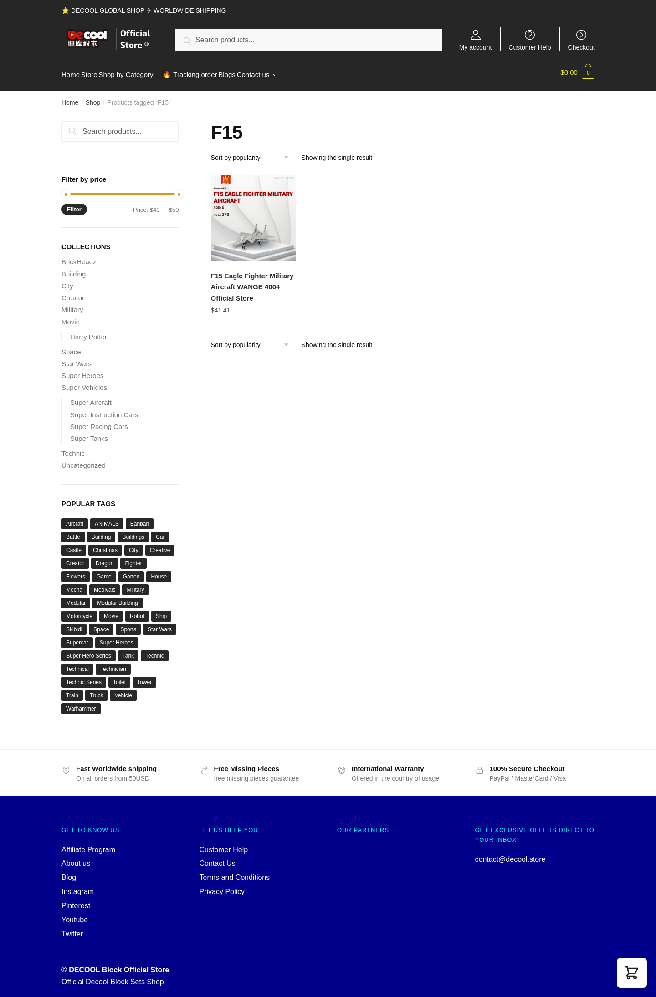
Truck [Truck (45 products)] (96, 690)
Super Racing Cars (99, 421)
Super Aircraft (91, 397)
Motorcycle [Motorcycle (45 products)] (79, 611)
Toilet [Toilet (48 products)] (119, 677)
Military (72, 304)
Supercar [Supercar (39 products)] (77, 637)
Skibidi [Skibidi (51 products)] (74, 624)
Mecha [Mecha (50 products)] (74, 585)
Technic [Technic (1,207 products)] (154, 651)
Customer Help (529, 47)
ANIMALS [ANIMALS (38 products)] (107, 519)
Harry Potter (88, 331)
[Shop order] (253, 152)
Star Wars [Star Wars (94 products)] (160, 624)
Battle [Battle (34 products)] (73, 532)
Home (70, 97)
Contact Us (218, 858)
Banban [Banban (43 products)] (139, 519)
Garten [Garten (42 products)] (131, 571)
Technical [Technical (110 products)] (77, 664)
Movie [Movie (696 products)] (111, 611)
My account (475, 47)
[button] (632, 973)
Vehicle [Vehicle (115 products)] (123, 690)
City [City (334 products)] (133, 545)
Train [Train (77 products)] (72, 690)
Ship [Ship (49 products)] (161, 611)
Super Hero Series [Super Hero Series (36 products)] (88, 651)
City (67, 281)
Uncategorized (84, 460)
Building (74, 268)
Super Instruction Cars (104, 409)
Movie (71, 316)
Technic (73, 448)
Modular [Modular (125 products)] (76, 598)
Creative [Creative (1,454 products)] (160, 545)
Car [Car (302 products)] (160, 532)
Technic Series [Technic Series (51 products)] (84, 677)
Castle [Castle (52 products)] (74, 545)
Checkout (581, 47)
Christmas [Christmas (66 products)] (105, 545)
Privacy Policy (222, 886)
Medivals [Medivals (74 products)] (104, 585)
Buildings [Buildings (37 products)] (133, 532)
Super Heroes (83, 370)
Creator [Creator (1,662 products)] (75, 558)
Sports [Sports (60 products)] (128, 624)
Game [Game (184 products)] (104, 571)
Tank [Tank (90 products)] (128, 651)
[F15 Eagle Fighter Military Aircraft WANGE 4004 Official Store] (254, 213)
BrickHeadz (79, 257)
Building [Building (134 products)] (101, 532)
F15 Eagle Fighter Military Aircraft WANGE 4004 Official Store (252, 282)
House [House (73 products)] (159, 571)
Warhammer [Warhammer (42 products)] (81, 703)
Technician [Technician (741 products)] (113, 664)
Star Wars (77, 359)
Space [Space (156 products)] (101, 624)
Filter (74, 204)
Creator (73, 293)
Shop (93, 97)
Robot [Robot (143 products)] (137, 611)
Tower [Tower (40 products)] (144, 677)
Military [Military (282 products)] (135, 585)
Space (71, 346)
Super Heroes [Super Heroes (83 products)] (116, 637)
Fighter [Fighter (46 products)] (133, 558)
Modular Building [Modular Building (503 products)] (117, 598)
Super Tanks (89, 433)
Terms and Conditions (235, 872)
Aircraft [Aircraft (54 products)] (74, 519)
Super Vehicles (84, 382)
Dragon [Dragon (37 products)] (104, 558)
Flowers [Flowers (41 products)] (75, 571)
